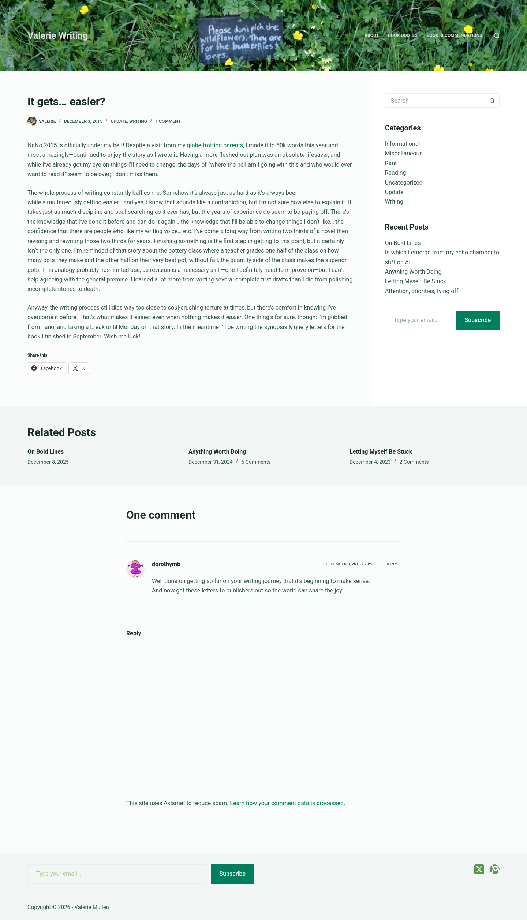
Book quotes (402, 35)
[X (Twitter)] (479, 869)
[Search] (497, 35)
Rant (391, 163)
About (372, 35)
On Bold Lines (403, 242)
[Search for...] (435, 100)
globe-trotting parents (215, 145)
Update (119, 121)
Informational (402, 143)
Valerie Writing (57, 35)
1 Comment (167, 121)
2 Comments (414, 462)
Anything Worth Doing (413, 271)
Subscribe (478, 320)
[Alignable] (495, 869)
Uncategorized (404, 182)
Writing (138, 121)
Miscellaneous (404, 153)
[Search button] (492, 100)
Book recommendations (454, 35)
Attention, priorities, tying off (422, 291)
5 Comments (255, 462)
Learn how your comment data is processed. (287, 803)
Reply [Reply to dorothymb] (391, 564)
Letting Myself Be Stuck (415, 281)
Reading (395, 172)
